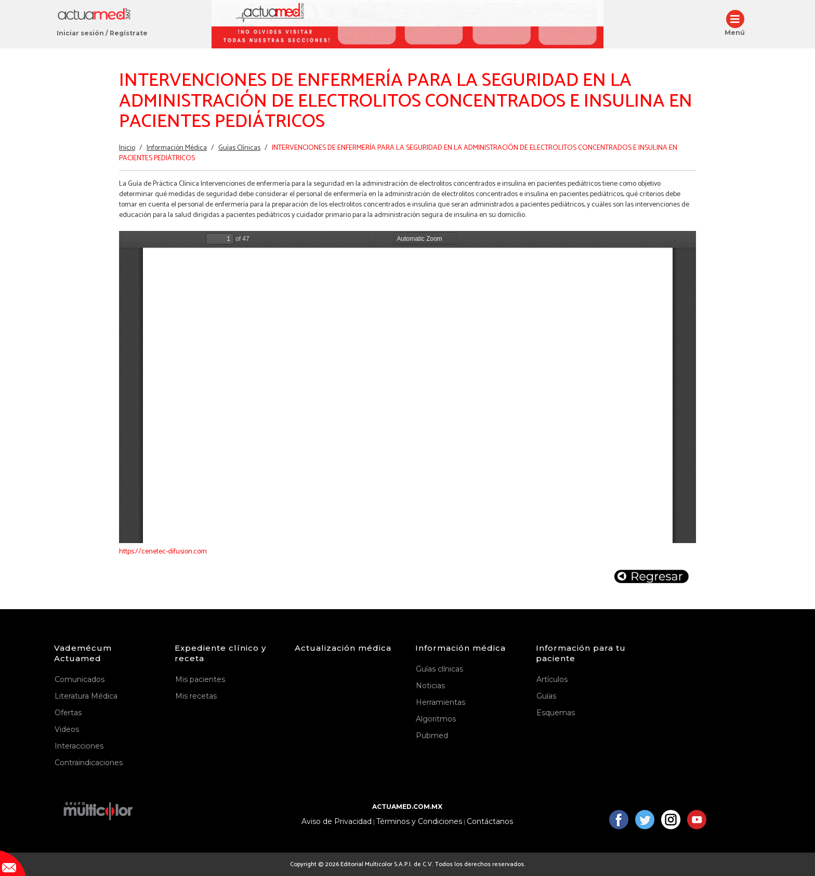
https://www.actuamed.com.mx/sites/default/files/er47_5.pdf (407, 387)
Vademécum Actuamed (83, 653)
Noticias (430, 685)
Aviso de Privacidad (336, 822)
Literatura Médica (86, 696)
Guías (546, 696)
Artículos (552, 679)
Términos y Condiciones (419, 822)
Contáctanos (490, 822)
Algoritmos (436, 719)
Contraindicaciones (89, 762)
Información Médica (177, 148)
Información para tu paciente (581, 653)
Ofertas (68, 712)
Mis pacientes (200, 679)
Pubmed (432, 735)
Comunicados (79, 679)
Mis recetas (196, 696)
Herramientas (440, 702)
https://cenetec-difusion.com (163, 552)
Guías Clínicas (239, 148)
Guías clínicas (439, 669)
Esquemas (555, 712)
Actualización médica (343, 648)
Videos (67, 729)
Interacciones (79, 746)
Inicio (127, 148)
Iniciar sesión (80, 33)
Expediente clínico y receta (220, 653)
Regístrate (129, 33)
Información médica (460, 648)
